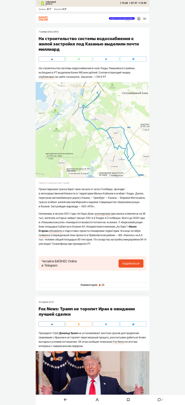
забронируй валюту (51, 3)
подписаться (131, 263)
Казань (42, 9)
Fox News (118, 341)
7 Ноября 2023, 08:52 (49, 32)
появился (44, 235)
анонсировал (103, 213)
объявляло (55, 230)
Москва (58, 9)
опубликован (46, 76)
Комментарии (92, 284)
